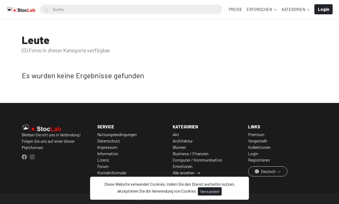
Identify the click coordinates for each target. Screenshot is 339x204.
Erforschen (260, 9)
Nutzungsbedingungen (117, 134)
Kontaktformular (112, 172)
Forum (103, 166)
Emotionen (183, 166)
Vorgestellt (257, 140)
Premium (256, 134)
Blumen (179, 147)
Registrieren (259, 159)
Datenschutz (108, 140)
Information (107, 153)
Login (253, 153)
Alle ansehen (184, 172)
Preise (235, 9)
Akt (176, 134)
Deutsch (265, 171)
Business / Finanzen (190, 153)
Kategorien (294, 9)
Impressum (107, 147)
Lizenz (103, 159)
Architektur (183, 140)
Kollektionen (259, 147)
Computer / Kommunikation (197, 159)
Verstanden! (209, 191)
